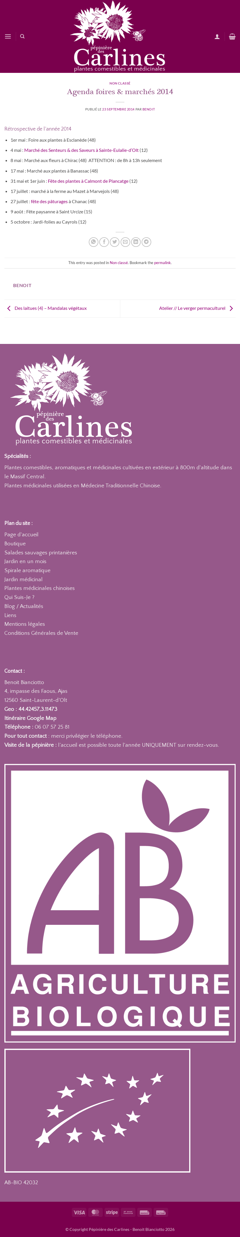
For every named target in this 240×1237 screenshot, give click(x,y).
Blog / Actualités (23, 606)
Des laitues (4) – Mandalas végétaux (45, 308)
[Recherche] (22, 36)
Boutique (15, 544)
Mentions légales (24, 624)
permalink (162, 262)
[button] (7, 36)
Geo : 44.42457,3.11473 (30, 709)
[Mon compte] (217, 36)
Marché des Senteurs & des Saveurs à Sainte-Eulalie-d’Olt (82, 150)
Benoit (148, 109)
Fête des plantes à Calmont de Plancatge (88, 181)
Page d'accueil (21, 535)
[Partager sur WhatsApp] (93, 242)
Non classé (120, 83)
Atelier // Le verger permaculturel (197, 308)
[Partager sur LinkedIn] (136, 242)
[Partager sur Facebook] (104, 242)
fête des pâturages (49, 201)
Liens (10, 615)
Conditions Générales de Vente (41, 633)
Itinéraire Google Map (30, 718)
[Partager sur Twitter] (114, 242)
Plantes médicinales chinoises (39, 588)
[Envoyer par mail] (125, 242)
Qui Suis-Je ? (19, 597)
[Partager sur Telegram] (146, 242)
